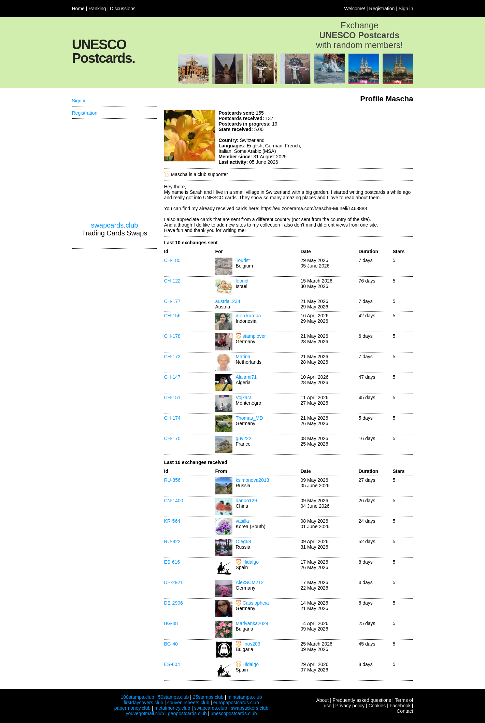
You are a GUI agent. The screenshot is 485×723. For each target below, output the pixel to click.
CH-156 (172, 315)
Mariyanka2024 (252, 623)
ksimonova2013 (252, 480)
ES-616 (172, 562)
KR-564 (172, 521)
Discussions (122, 8)
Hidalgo (251, 562)
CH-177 (172, 301)
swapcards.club (114, 225)
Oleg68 (243, 541)
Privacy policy (350, 705)
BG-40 (171, 644)
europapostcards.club (236, 702)
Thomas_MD (249, 418)
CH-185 (172, 260)
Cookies (377, 705)
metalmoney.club (172, 708)
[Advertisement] (362, 135)
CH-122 (172, 281)
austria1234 (227, 301)
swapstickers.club (250, 708)
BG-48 (171, 623)
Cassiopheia (256, 603)
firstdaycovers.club (143, 702)
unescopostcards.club (234, 713)
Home (78, 8)
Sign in (406, 8)
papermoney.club (132, 708)
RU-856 (172, 480)
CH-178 (172, 336)
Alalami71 (246, 377)
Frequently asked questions (361, 700)
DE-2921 (173, 582)
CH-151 (172, 397)
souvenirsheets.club (188, 702)
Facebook (399, 705)
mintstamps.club (244, 697)
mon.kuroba (248, 315)
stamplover (254, 336)
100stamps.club (137, 697)
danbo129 (246, 500)
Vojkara (244, 397)
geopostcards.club (187, 713)
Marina (243, 356)
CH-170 (172, 438)
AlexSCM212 (250, 582)
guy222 (244, 438)
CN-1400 (173, 500)
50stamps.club (173, 697)
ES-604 (172, 664)
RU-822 (172, 541)
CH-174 (172, 418)
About (322, 700)
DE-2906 (173, 603)
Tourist (243, 260)
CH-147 (172, 377)
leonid (242, 281)
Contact (405, 711)
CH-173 (172, 356)
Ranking (97, 8)
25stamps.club (208, 697)
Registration (382, 8)
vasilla (242, 521)
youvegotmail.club (145, 713)
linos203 (251, 644)
